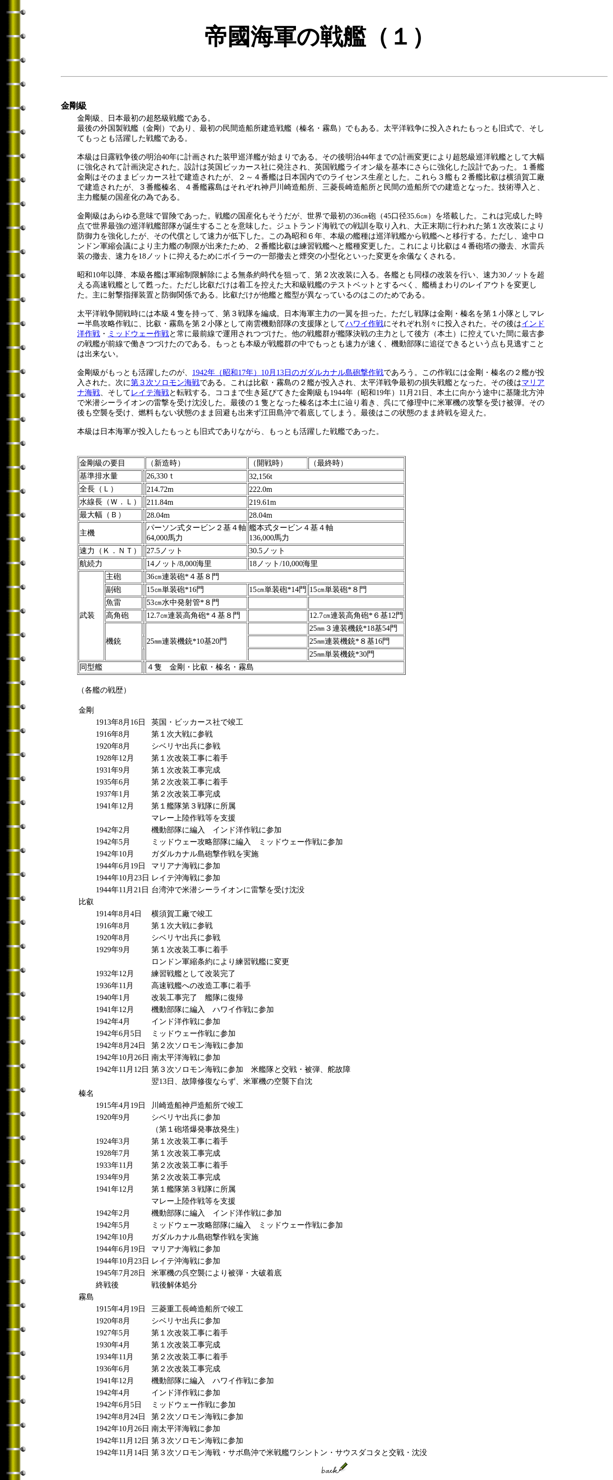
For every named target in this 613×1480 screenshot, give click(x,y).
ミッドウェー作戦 (138, 334)
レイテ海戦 (150, 392)
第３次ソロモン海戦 (165, 382)
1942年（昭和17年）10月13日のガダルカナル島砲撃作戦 (288, 372)
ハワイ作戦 (364, 323)
